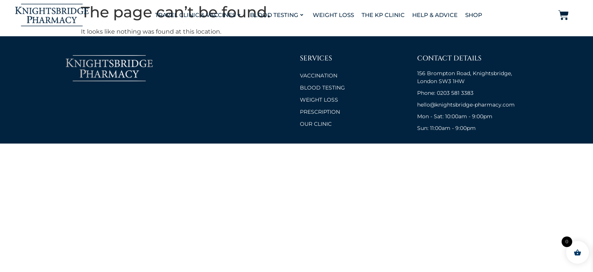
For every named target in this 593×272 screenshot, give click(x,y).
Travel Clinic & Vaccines (198, 15)
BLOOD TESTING (322, 87)
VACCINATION (318, 75)
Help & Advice (435, 15)
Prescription (320, 111)
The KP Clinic (383, 15)
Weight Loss (333, 15)
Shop (473, 15)
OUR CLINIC (316, 124)
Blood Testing (276, 15)
